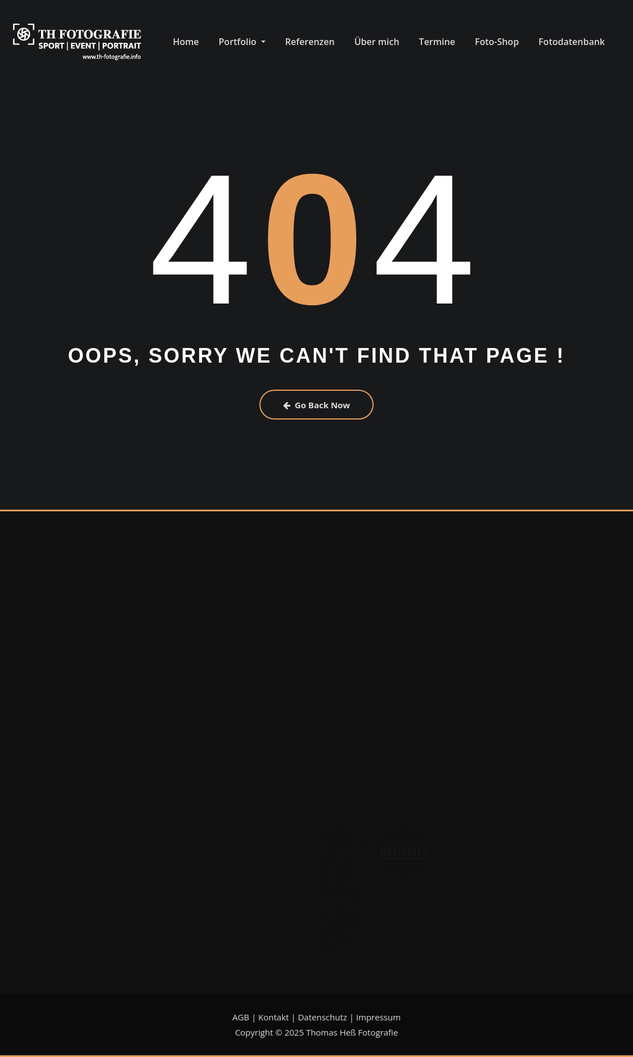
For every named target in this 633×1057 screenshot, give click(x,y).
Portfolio (242, 41)
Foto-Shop (497, 41)
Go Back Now (316, 405)
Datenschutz (322, 1017)
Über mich (376, 41)
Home (186, 41)
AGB (240, 1017)
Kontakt (273, 1017)
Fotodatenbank (571, 41)
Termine (437, 41)
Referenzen (310, 41)
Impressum (378, 1017)
